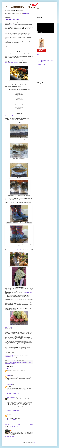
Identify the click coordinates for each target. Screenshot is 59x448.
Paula (13, 430)
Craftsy (38, 54)
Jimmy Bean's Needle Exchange (11, 62)
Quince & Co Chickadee (9, 327)
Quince (30, 362)
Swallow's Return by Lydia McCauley (12, 355)
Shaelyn (6, 363)
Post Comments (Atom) (14, 426)
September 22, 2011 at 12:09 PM (13, 410)
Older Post (31, 424)
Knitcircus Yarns (26, 13)
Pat (8, 368)
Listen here (7, 22)
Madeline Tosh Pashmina (10, 329)
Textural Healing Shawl (18, 249)
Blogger (34, 442)
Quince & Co (19, 13)
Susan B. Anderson (11, 397)
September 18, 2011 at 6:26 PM (13, 393)
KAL (27, 362)
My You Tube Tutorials (42, 65)
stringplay (9, 375)
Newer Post (7, 424)
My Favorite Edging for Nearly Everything (45, 60)
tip (14, 363)
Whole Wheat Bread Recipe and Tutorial (45, 63)
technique (12, 363)
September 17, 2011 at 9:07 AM (13, 371)
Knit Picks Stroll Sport (9, 331)
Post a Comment (9, 422)
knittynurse (9, 384)
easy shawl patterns (23, 362)
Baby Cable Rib (41, 61)
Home (19, 424)
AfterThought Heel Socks (10, 115)
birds (8, 362)
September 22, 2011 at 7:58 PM (13, 419)
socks (9, 363)
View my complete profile (9, 436)
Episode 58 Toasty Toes (12, 19)
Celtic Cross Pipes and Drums (15, 362)
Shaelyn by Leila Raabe (27, 292)
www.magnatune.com (9, 356)
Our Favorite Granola (42, 64)
